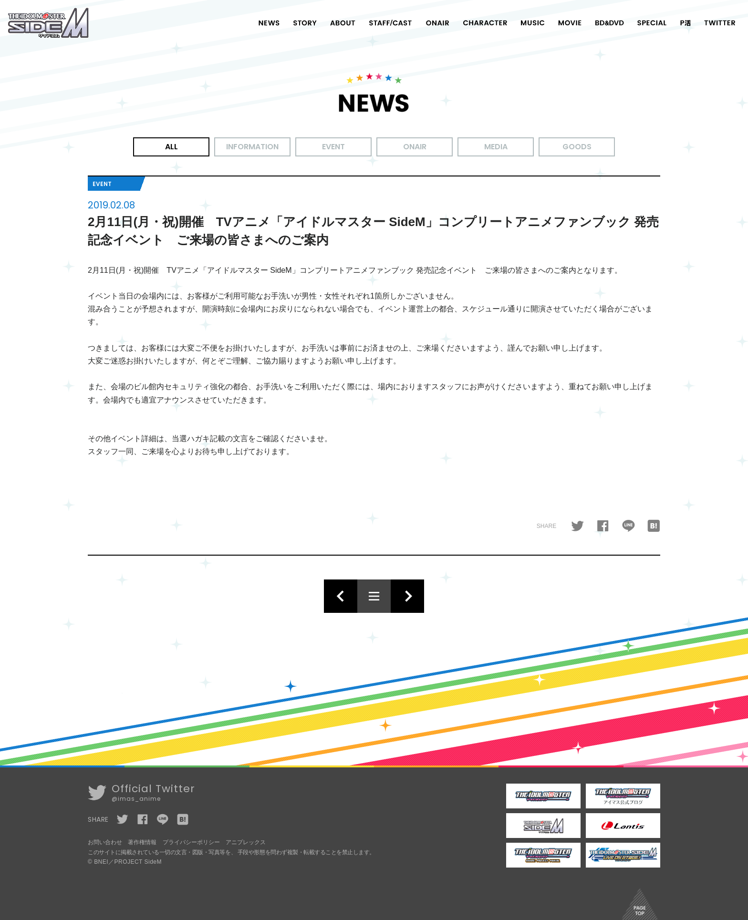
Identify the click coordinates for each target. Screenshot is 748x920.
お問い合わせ (105, 842)
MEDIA (496, 146)
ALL (171, 146)
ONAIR (414, 146)
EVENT (333, 146)
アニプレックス (246, 842)
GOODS (577, 146)
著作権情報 (142, 842)
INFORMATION (252, 146)
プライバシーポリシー (191, 842)
